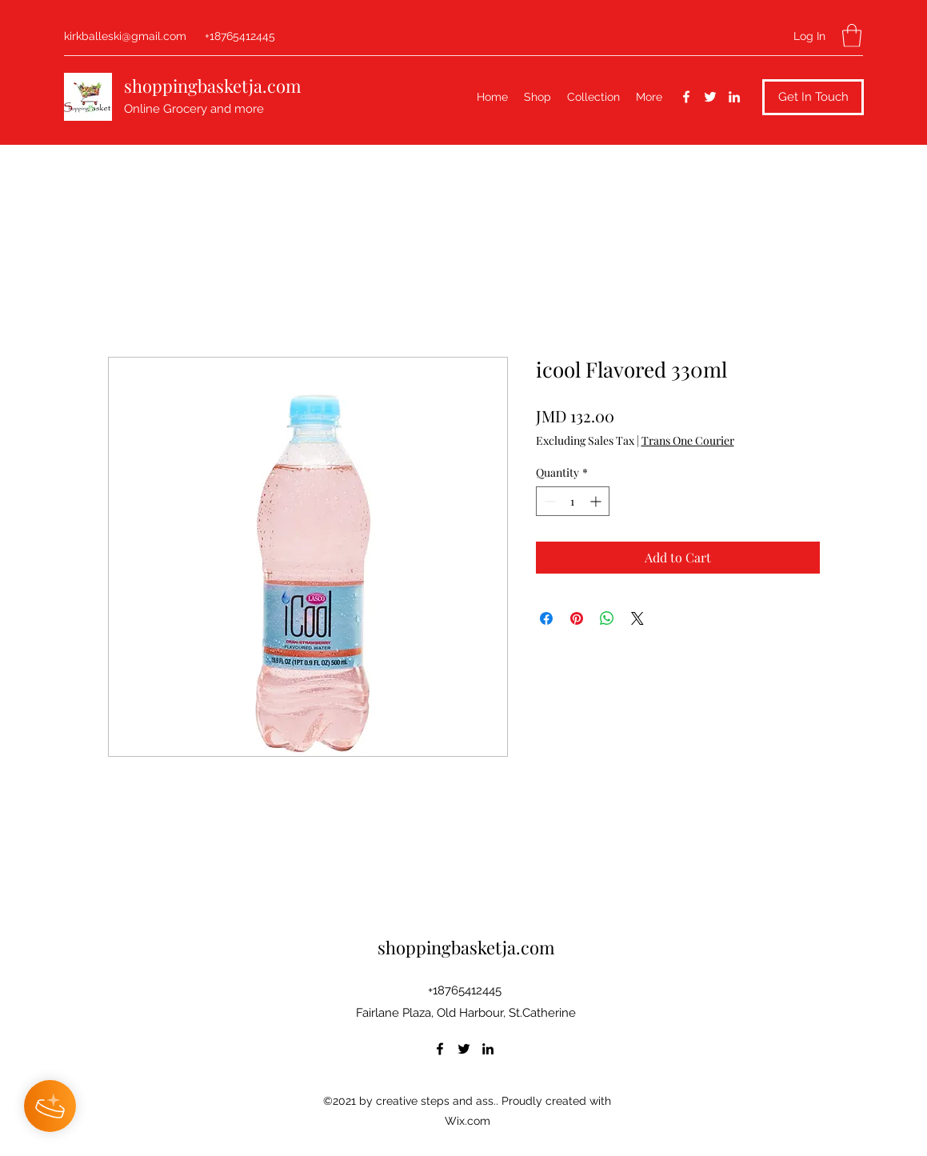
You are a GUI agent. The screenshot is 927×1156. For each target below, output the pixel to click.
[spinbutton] (572, 501)
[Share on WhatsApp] (607, 618)
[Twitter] (710, 97)
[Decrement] (548, 501)
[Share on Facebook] (546, 618)
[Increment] (597, 501)
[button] (851, 35)
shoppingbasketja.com (213, 86)
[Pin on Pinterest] (576, 618)
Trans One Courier (687, 440)
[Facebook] (686, 97)
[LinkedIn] (734, 97)
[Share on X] (637, 618)
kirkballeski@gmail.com (125, 36)
